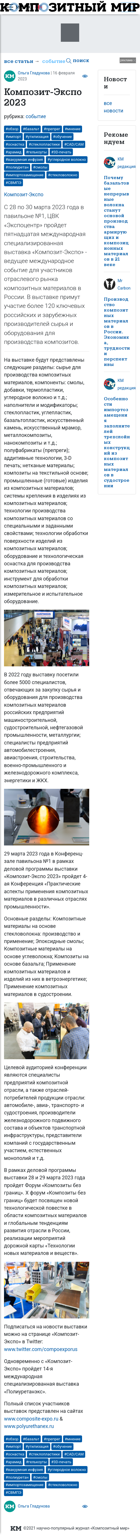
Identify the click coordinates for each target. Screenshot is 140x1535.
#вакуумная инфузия (24, 159)
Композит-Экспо (23, 194)
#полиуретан (17, 167)
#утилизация (37, 136)
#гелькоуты (36, 152)
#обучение (62, 136)
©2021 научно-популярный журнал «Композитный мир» (70, 1528)
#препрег (52, 129)
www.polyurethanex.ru (29, 1426)
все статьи (18, 61)
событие (53, 61)
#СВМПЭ (14, 183)
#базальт (31, 129)
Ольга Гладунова (34, 73)
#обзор (12, 129)
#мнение (73, 129)
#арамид (14, 152)
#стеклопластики (44, 144)
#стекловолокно (62, 175)
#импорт (13, 136)
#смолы (40, 167)
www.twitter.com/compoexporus (40, 1349)
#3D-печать (61, 152)
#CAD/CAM (74, 144)
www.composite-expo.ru (31, 1419)
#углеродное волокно (66, 159)
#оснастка (15, 144)
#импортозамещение (25, 175)
